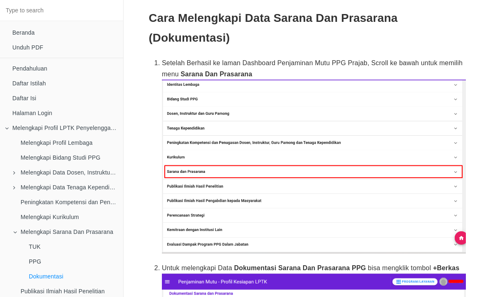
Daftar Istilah (29, 83)
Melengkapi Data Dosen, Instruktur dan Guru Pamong (68, 172)
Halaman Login (32, 113)
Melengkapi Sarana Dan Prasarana (63, 232)
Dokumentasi (46, 276)
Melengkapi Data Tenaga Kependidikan (68, 187)
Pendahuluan (29, 68)
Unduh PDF (27, 47)
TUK (35, 246)
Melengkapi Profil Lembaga (57, 142)
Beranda (23, 32)
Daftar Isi (24, 98)
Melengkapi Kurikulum (50, 217)
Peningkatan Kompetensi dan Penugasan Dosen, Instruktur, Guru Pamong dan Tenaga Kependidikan (72, 202)
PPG (35, 261)
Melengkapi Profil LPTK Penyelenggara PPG (64, 128)
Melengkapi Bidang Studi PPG (61, 157)
